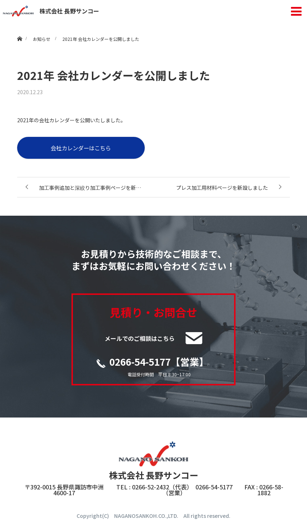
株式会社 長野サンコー (51, 10)
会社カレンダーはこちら (81, 148)
